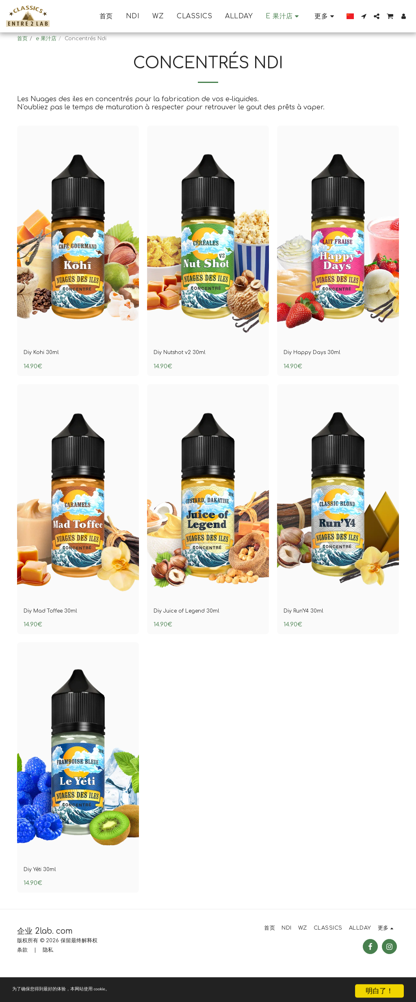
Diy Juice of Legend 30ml (196, 633)
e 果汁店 (46, 38)
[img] (78, 252)
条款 (22, 975)
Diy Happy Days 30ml (320, 372)
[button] (364, 16)
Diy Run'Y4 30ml (310, 633)
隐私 (48, 975)
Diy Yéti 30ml (44, 894)
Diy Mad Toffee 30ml (58, 633)
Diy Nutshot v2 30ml (187, 372)
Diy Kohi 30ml (46, 372)
